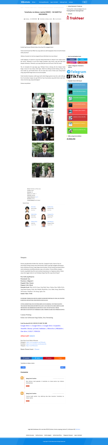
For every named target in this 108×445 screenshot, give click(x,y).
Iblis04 (32, 336)
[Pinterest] (48, 358)
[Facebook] (26, 358)
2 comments (58, 19)
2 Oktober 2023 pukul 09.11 (58, 378)
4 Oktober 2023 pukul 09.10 (58, 393)
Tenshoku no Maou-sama (46, 19)
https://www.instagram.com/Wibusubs (36, 342)
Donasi (37, 349)
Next (62, 367)
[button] (59, 358)
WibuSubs (54, 441)
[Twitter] (37, 358)
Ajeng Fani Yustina (31, 378)
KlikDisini (78, 429)
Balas (28, 386)
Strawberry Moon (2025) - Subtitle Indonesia (84, 110)
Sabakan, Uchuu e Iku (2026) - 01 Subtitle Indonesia (85, 117)
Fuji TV (36, 197)
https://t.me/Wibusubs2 (32, 345)
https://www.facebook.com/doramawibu (36, 344)
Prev (23, 367)
